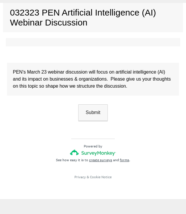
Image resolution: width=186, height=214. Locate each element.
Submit (93, 112)
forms (124, 160)
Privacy (80, 177)
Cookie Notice (101, 177)
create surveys (100, 160)
